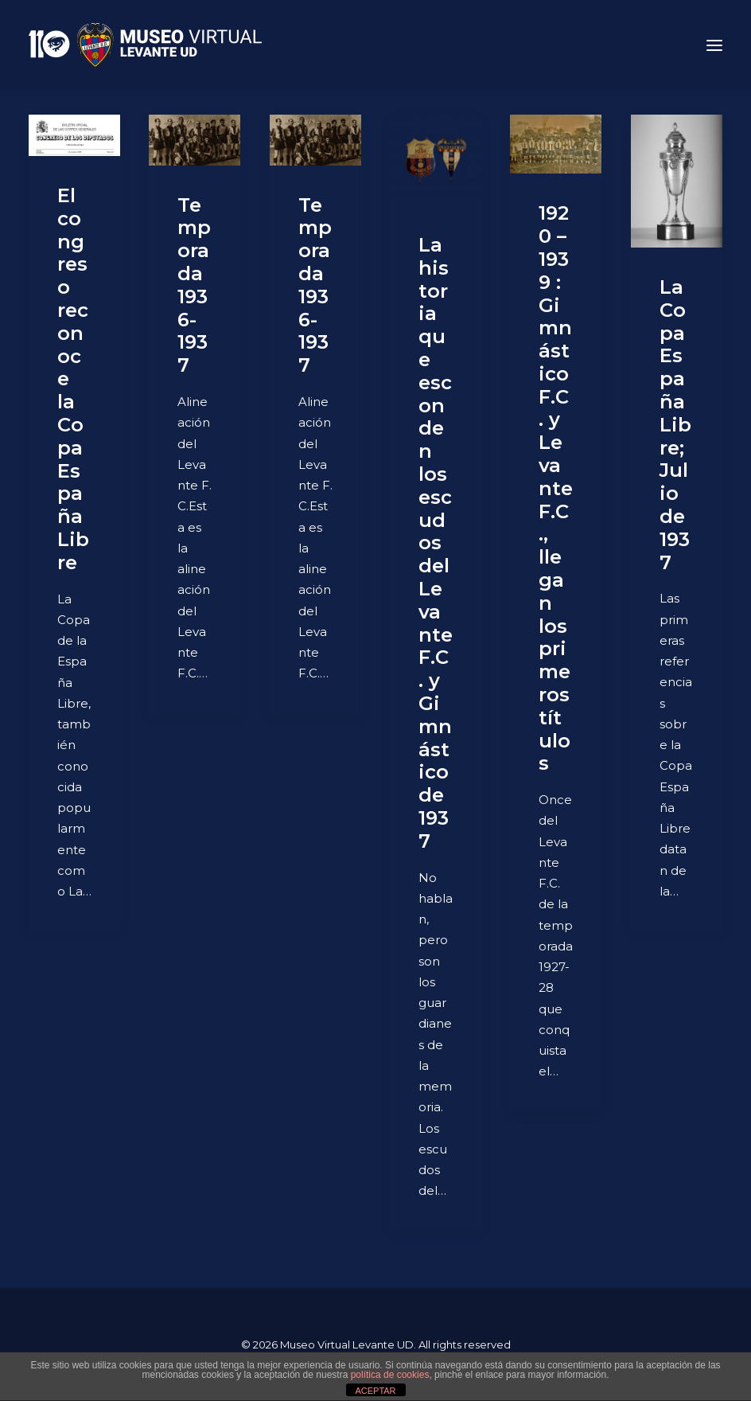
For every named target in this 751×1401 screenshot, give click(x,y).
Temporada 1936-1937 (194, 285)
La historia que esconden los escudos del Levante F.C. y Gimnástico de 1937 (435, 543)
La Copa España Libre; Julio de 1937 (675, 424)
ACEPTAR (375, 1390)
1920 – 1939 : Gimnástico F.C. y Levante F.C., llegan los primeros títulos (556, 488)
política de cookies (390, 1374)
